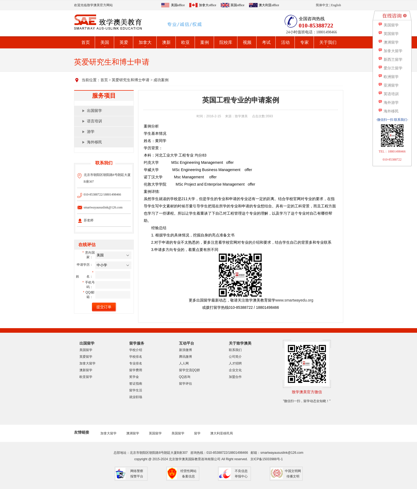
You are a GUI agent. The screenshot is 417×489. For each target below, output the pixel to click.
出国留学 (94, 111)
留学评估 (185, 383)
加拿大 (145, 42)
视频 (247, 42)
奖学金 (134, 377)
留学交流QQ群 (189, 370)
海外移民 (94, 142)
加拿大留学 (87, 363)
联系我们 (235, 350)
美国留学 (85, 350)
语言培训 (94, 121)
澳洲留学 (132, 433)
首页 (85, 42)
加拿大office (207, 5)
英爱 (124, 42)
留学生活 (135, 390)
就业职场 (135, 397)
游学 (90, 132)
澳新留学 (85, 370)
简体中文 (322, 5)
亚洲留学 (388, 85)
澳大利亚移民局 (221, 433)
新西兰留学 (390, 60)
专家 (304, 42)
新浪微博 (185, 350)
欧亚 (185, 42)
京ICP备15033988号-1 (266, 459)
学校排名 (135, 357)
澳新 (166, 42)
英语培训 (388, 94)
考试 (266, 42)
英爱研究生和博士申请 (130, 80)
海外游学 (388, 103)
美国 (104, 42)
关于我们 (328, 42)
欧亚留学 (85, 377)
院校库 (225, 42)
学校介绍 (135, 350)
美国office (178, 5)
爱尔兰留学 (390, 68)
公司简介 (235, 357)
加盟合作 (235, 377)
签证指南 (135, 383)
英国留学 (155, 433)
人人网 (184, 363)
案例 (204, 42)
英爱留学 (85, 357)
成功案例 (161, 80)
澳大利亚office (269, 5)
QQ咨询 (185, 377)
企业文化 (235, 370)
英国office (237, 5)
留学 (197, 433)
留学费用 (135, 370)
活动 (285, 42)
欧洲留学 (388, 77)
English (336, 5)
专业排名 (135, 363)
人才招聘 (235, 363)
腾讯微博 (185, 357)
